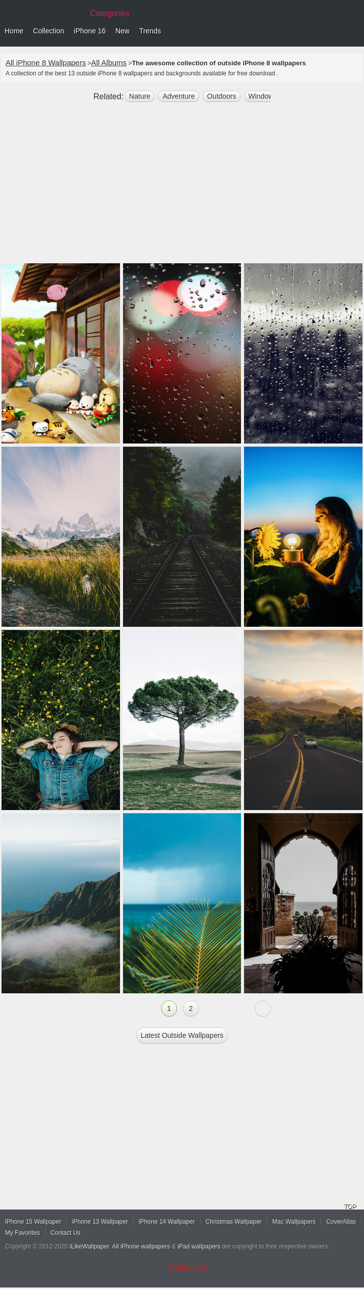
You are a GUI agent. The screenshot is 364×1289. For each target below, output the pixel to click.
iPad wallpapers (199, 1246)
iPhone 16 (90, 31)
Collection (48, 31)
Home (14, 31)
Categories (109, 13)
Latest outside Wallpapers (182, 1035)
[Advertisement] (182, 187)
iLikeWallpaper (89, 1246)
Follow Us (189, 1268)
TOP (350, 1206)
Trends (150, 31)
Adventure (179, 96)
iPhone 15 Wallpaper (33, 1221)
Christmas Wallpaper (234, 1221)
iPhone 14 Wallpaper (167, 1221)
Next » (263, 1008)
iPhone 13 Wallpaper (100, 1221)
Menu (354, 31)
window (261, 96)
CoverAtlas (341, 1221)
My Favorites (22, 1232)
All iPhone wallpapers (141, 1246)
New (122, 31)
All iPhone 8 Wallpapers (46, 62)
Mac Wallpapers (294, 1221)
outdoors (221, 96)
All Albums (109, 62)
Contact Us (65, 1232)
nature (139, 96)
